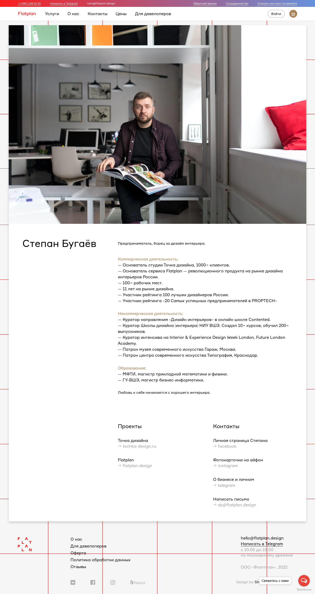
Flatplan (27, 13)
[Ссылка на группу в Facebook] (92, 581)
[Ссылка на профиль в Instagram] (112, 581)
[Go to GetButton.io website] (304, 589)
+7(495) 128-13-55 (29, 3)
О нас (73, 13)
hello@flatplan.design (262, 537)
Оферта (78, 552)
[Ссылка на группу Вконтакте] (73, 581)
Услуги (52, 13)
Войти (276, 14)
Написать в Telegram (64, 3)
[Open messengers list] (304, 580)
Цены (121, 13)
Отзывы (78, 566)
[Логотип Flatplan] (25, 543)
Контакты (97, 13)
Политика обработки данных (100, 559)
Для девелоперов (153, 13)
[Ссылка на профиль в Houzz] (137, 581)
